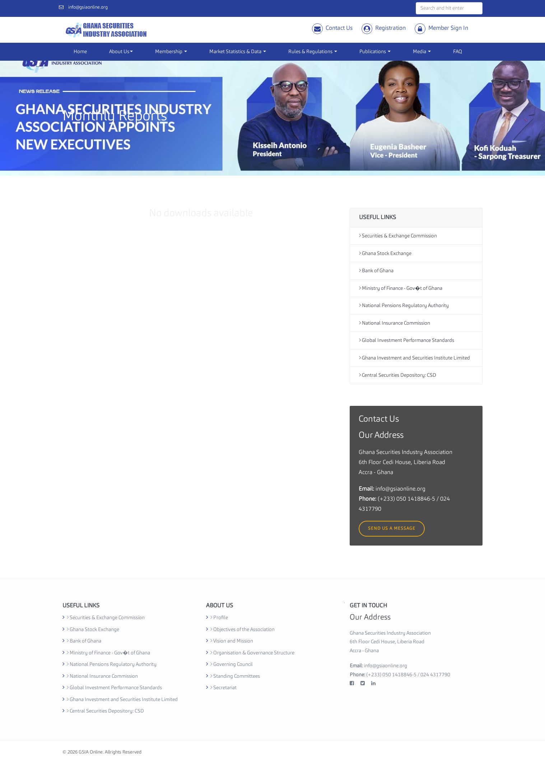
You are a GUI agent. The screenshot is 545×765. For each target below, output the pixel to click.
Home (80, 51)
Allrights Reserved (123, 752)
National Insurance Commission (394, 323)
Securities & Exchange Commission (398, 235)
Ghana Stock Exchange (385, 253)
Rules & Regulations (312, 51)
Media (422, 51)
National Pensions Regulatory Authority (404, 305)
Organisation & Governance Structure (252, 652)
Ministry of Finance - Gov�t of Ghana (400, 288)
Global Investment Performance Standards (406, 340)
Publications (375, 51)
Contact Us (339, 28)
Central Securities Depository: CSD (397, 375)
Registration (390, 28)
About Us (121, 51)
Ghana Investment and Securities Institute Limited (414, 358)
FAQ (457, 51)
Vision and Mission (231, 641)
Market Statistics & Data (237, 51)
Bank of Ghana (376, 270)
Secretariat (223, 687)
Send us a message (391, 529)
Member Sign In (448, 28)
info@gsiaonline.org (88, 7)
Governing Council (231, 664)
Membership (171, 51)
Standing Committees (235, 676)
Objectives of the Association (242, 629)
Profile (219, 617)
